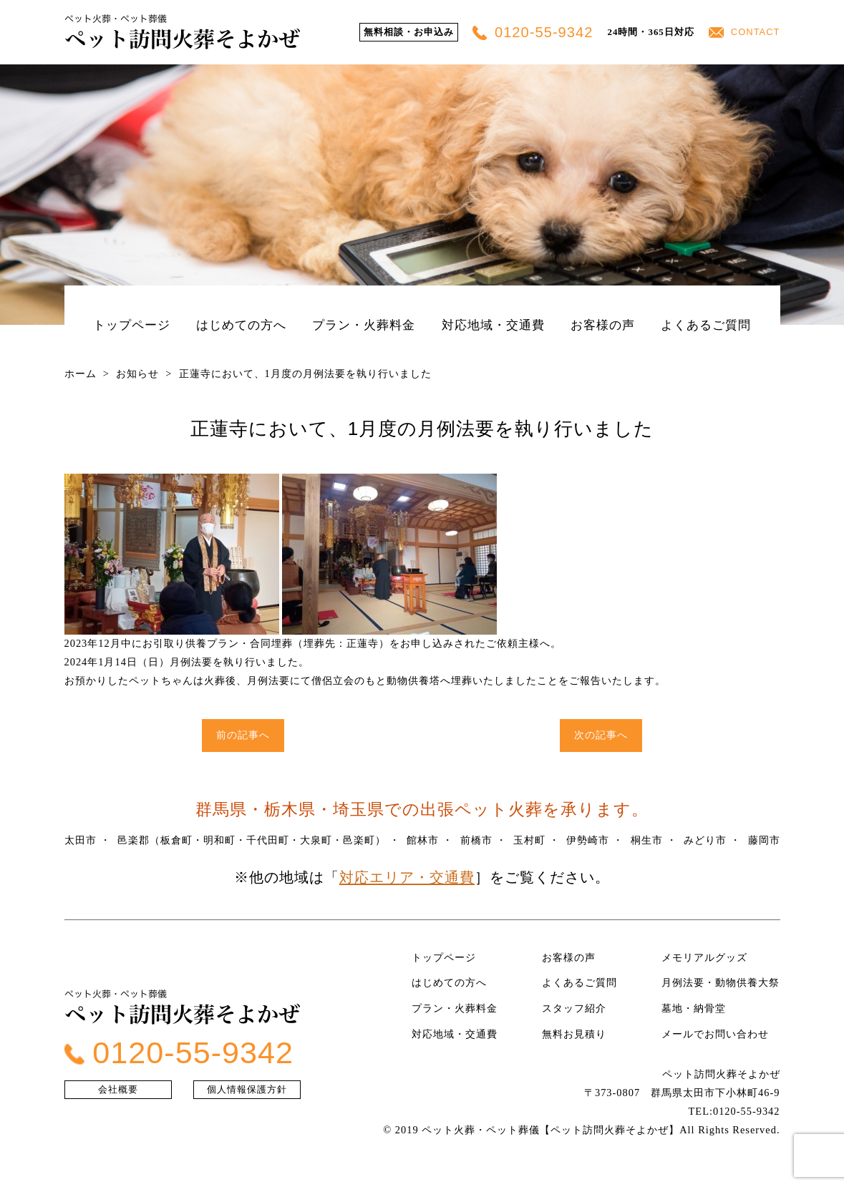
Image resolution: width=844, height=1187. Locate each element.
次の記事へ (601, 735)
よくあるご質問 (706, 325)
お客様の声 (603, 325)
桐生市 (647, 840)
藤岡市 (764, 840)
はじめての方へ (241, 325)
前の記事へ (243, 735)
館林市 (423, 840)
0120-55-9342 (532, 32)
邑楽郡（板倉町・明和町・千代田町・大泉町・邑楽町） (251, 840)
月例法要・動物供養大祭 (720, 982)
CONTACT (744, 31)
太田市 (80, 840)
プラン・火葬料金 (363, 325)
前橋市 (476, 840)
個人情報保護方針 (247, 1089)
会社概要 (118, 1089)
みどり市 (705, 840)
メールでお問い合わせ (715, 1034)
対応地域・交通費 (493, 325)
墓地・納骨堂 (693, 1008)
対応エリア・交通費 (407, 877)
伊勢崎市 (587, 840)
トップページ (131, 325)
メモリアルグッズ (704, 957)
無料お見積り (574, 1034)
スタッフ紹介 (574, 1008)
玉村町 (529, 840)
